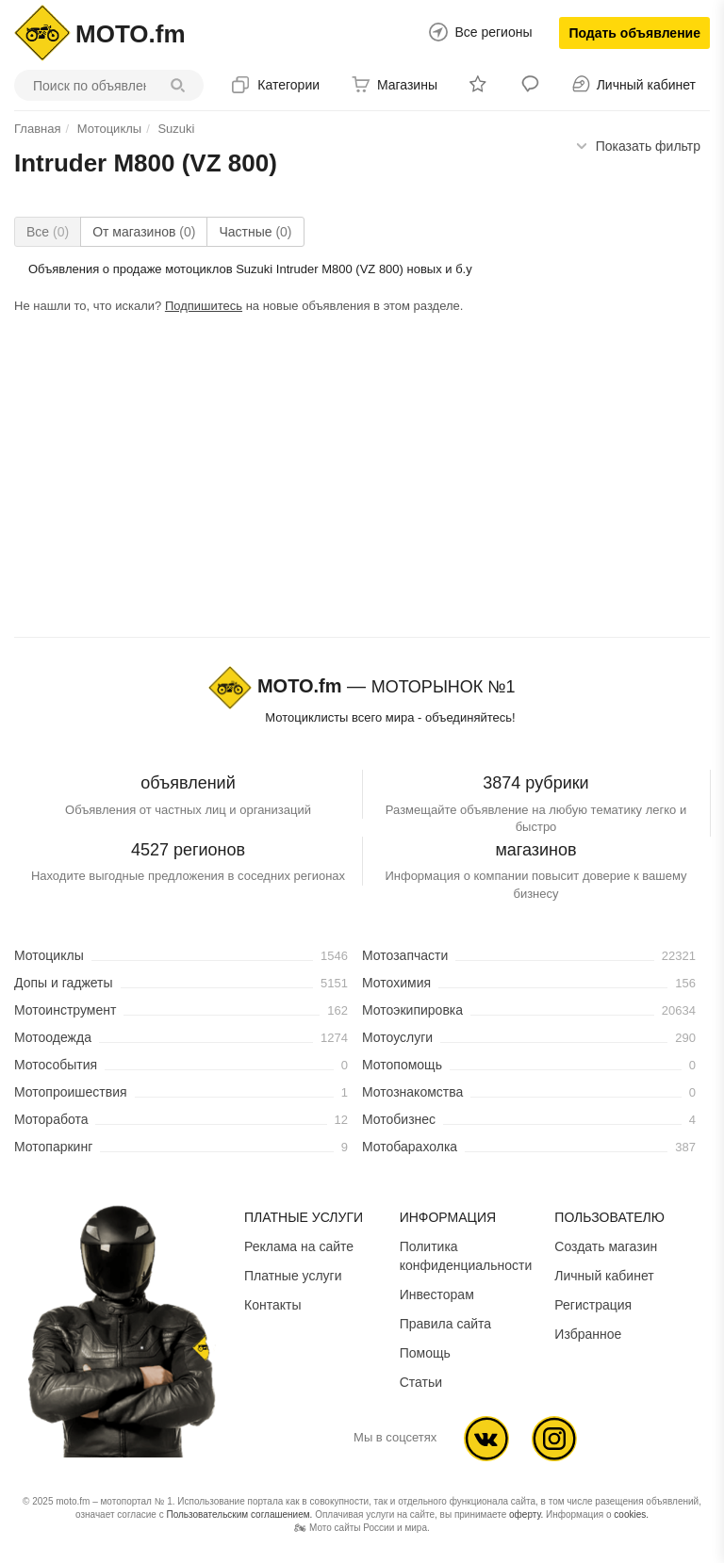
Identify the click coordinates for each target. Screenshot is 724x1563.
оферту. (526, 1514)
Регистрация (593, 1304)
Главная (37, 129)
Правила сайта (445, 1323)
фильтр (648, 146)
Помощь (425, 1352)
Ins (554, 1438)
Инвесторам (437, 1294)
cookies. (631, 1514)
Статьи (421, 1382)
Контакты (272, 1304)
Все (47, 231)
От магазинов (143, 231)
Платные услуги (293, 1275)
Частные (255, 231)
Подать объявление (634, 33)
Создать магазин (605, 1246)
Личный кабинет (603, 1275)
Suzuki (175, 129)
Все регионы (493, 32)
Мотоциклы (109, 129)
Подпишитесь (203, 306)
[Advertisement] (362, 479)
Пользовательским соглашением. (239, 1514)
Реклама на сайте (299, 1246)
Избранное (587, 1334)
